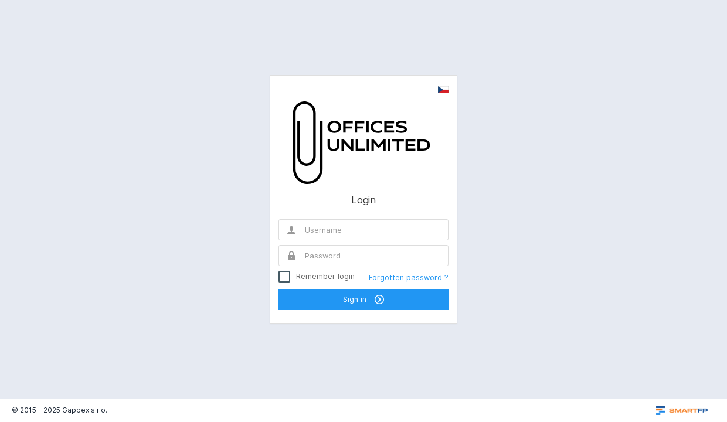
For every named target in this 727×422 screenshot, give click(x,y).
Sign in (363, 299)
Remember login (325, 277)
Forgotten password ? (409, 277)
